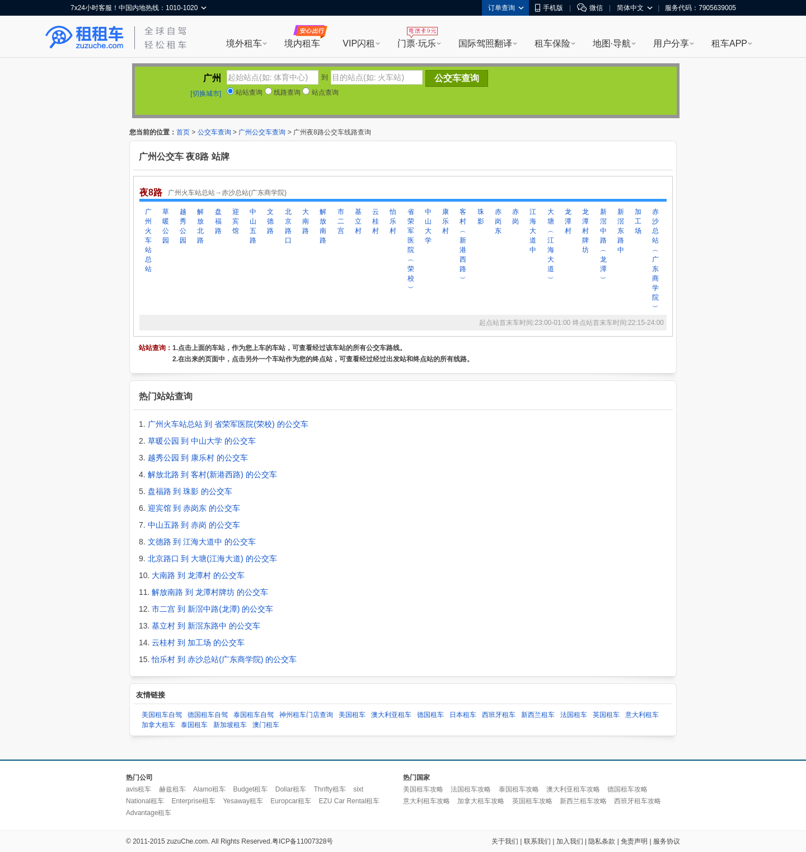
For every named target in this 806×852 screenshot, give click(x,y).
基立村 (358, 221)
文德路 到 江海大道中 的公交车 (202, 541)
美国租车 (352, 715)
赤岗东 (498, 221)
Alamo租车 (209, 789)
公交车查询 (214, 132)
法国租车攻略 (471, 789)
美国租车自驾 (162, 715)
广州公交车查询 (261, 132)
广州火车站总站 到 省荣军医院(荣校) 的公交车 (228, 424)
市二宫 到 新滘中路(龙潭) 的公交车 (212, 608)
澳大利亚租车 (391, 715)
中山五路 (253, 226)
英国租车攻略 (532, 801)
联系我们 (537, 841)
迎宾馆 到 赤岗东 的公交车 (194, 508)
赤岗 (515, 216)
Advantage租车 (148, 813)
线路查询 (283, 92)
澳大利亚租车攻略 (573, 789)
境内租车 (302, 43)
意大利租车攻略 (426, 801)
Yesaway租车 (243, 801)
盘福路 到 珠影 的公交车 (190, 491)
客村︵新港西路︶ (463, 245)
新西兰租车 (538, 715)
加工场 (638, 221)
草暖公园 (165, 226)
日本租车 (462, 715)
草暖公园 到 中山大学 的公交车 (202, 440)
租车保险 (552, 43)
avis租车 (138, 789)
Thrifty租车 (329, 789)
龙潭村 (568, 221)
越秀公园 (183, 226)
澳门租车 (265, 725)
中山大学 (428, 226)
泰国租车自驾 (253, 715)
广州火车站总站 (148, 240)
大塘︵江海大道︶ (550, 245)
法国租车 (573, 715)
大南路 (305, 221)
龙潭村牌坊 (585, 231)
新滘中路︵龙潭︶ (603, 245)
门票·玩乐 (416, 43)
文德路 (270, 221)
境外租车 (244, 43)
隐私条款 (601, 841)
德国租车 (430, 715)
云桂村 (375, 221)
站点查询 (320, 92)
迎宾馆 (235, 221)
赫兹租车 (172, 789)
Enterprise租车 (193, 801)
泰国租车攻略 (519, 789)
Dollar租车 (290, 789)
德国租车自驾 (208, 715)
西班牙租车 (499, 715)
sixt (358, 789)
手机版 (549, 8)
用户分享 (671, 43)
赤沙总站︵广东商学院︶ (655, 259)
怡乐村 (393, 221)
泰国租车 (194, 725)
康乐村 (445, 221)
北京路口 (288, 226)
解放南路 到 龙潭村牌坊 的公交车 (210, 592)
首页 (183, 132)
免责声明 (634, 841)
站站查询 (245, 92)
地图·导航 (612, 43)
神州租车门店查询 (306, 715)
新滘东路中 (620, 231)
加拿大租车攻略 (480, 801)
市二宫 (341, 221)
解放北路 (200, 226)
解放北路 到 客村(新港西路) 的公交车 (212, 474)
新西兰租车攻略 (583, 801)
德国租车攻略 (627, 789)
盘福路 (218, 221)
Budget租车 (250, 789)
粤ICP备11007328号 (302, 841)
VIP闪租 (359, 43)
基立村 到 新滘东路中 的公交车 (206, 625)
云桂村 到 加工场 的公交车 (198, 642)
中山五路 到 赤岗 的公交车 (194, 524)
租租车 (84, 37)
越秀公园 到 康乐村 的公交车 (198, 457)
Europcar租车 (290, 801)
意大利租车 (642, 715)
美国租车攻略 (423, 789)
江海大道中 (532, 231)
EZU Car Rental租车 (348, 801)
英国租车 (606, 715)
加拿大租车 (158, 725)
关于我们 (504, 841)
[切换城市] (205, 93)
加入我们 (569, 841)
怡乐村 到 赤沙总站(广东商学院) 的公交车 (224, 659)
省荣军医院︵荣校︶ (410, 250)
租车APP (729, 43)
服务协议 (666, 841)
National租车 (145, 801)
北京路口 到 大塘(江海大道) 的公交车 (212, 558)
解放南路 (323, 226)
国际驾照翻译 (485, 43)
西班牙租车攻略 (637, 801)
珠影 (480, 216)
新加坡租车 (230, 725)
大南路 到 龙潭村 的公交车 (198, 575)
